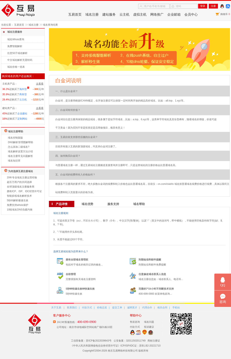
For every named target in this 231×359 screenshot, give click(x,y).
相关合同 (162, 307)
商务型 (23, 94)
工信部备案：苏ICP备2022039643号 (91, 340)
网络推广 (157, 14)
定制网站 (22, 118)
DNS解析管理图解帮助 (20, 142)
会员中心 (191, 14)
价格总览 (102, 307)
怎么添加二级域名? (18, 146)
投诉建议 (149, 326)
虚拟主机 (140, 14)
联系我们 (72, 307)
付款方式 (87, 307)
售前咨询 (135, 321)
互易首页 (75, 14)
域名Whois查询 (15, 39)
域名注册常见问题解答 (20, 156)
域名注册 (92, 14)
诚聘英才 (132, 307)
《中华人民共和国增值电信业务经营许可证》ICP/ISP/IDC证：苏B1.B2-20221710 (116, 345)
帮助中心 (136, 315)
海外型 (23, 89)
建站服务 (109, 14)
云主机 (124, 14)
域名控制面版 (15, 137)
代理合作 (147, 307)
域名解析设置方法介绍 (20, 151)
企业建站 (22, 113)
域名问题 (149, 321)
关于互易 (56, 307)
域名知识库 (14, 160)
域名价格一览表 (16, 66)
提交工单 (117, 307)
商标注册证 (154, 340)
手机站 (176, 307)
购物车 (225, 14)
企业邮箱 (174, 14)
